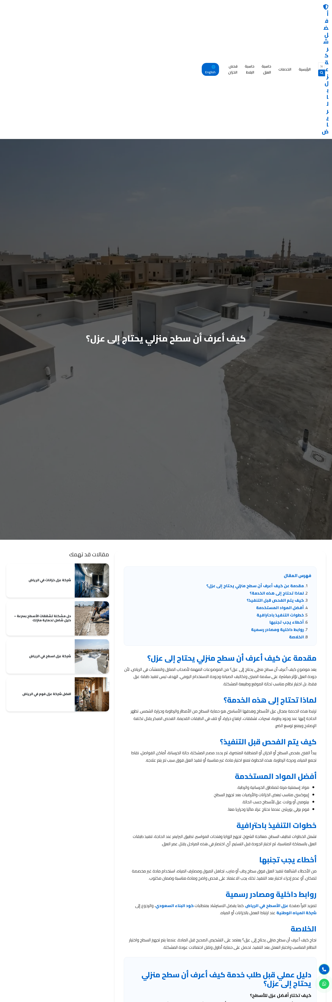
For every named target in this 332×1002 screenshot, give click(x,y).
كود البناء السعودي (174, 785)
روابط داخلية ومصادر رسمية (277, 509)
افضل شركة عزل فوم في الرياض (46, 572)
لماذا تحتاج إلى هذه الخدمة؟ (277, 472)
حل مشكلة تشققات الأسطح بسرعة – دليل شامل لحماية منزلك (42, 496)
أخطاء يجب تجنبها (286, 501)
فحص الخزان (46, 8)
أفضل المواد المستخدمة (280, 487)
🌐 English (16, 8)
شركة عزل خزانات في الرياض (50, 458)
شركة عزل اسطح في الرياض (50, 534)
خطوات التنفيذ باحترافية (280, 494)
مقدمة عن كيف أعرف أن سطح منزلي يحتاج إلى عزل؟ (255, 465)
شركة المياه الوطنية (296, 792)
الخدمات (121, 8)
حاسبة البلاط (72, 8)
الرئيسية (141, 8)
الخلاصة (296, 516)
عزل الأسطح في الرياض (266, 785)
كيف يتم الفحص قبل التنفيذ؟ (275, 479)
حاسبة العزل (98, 8)
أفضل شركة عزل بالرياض (294, 8)
